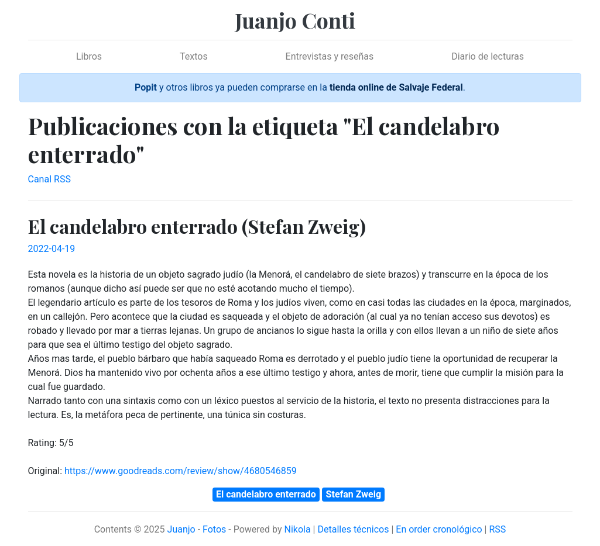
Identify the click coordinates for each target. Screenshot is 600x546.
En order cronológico (439, 529)
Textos (194, 56)
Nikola (297, 529)
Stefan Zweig (353, 494)
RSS (497, 529)
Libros (89, 56)
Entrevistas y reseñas (330, 56)
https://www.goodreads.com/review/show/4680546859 (180, 470)
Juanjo (181, 529)
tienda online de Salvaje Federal (396, 87)
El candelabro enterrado (266, 494)
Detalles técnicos (353, 529)
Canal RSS (49, 179)
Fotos (214, 529)
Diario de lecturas (487, 56)
